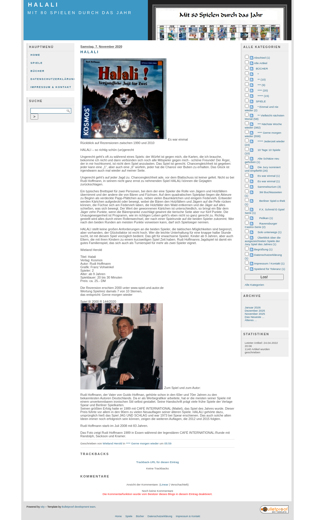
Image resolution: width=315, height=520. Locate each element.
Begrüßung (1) (263, 249)
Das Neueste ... (254, 316)
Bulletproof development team (78, 506)
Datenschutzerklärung (52, 79)
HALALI (43, 4)
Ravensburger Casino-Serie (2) (261, 225)
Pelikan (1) (266, 218)
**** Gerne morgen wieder (142, 443)
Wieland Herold (112, 443)
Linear (164, 484)
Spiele (36, 63)
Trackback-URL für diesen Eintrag (157, 462)
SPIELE (261, 101)
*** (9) (261, 85)
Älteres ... (251, 320)
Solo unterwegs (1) (269, 232)
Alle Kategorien (254, 284)
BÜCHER (262, 68)
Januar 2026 (252, 307)
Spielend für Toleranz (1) (269, 268)
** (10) (262, 79)
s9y (42, 506)
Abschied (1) (262, 57)
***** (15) (263, 95)
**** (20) (263, 90)
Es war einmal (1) (269, 175)
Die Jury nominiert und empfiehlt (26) (263, 169)
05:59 (167, 443)
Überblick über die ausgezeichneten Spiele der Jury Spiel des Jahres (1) (263, 241)
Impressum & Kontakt (50, 87)
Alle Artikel (260, 63)
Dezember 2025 (255, 310)
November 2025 (255, 313)
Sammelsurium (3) (269, 186)
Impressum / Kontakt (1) (269, 263)
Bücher (37, 71)
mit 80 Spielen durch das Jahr (80, 12)
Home (35, 54)
